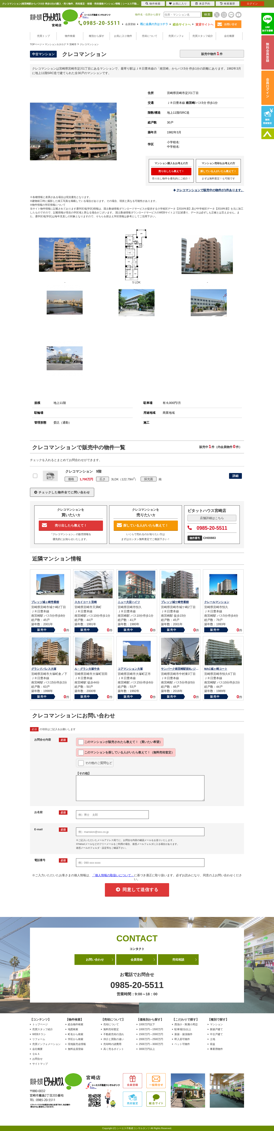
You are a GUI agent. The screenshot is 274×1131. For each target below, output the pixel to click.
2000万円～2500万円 (151, 1039)
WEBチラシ (39, 1034)
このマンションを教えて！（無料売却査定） (126, 752)
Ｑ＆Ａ (36, 1053)
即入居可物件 (182, 1039)
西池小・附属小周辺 (186, 1024)
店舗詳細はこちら (212, 518)
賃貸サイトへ (204, 24)
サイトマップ (40, 1063)
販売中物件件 (212, 53)
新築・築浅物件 (183, 1034)
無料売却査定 (111, 1029)
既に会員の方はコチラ (154, 24)
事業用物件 (216, 1049)
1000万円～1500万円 (151, 1029)
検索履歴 (227, 3)
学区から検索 (75, 1039)
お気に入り (178, 3)
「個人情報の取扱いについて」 (113, 875)
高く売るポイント (113, 1049)
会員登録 (130, 24)
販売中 (42, 629)
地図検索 (73, 1029)
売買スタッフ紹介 (202, 35)
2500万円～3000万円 (151, 1044)
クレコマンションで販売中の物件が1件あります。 (210, 190)
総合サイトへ (182, 24)
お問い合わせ (95, 959)
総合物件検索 (75, 1024)
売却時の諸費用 (112, 1044)
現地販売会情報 (77, 1044)
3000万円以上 (147, 1049)
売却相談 (178, 959)
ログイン (252, 3)
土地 (212, 1039)
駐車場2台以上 (182, 1029)
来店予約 (202, 3)
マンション (216, 1024)
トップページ (40, 1024)
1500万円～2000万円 (151, 1034)
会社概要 (229, 35)
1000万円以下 (147, 1024)
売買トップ (43, 35)
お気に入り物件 (123, 35)
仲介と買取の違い (113, 1039)
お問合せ (37, 1058)
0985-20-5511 (207, 528)
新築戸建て (216, 1029)
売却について (149, 35)
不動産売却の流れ (113, 1034)
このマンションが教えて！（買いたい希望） (120, 742)
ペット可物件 (182, 1044)
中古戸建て (216, 1034)
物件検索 (70, 35)
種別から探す (96, 35)
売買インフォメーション (46, 1044)
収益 (212, 1044)
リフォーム (38, 1039)
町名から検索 (75, 1034)
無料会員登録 (75, 1049)
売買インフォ (176, 35)
